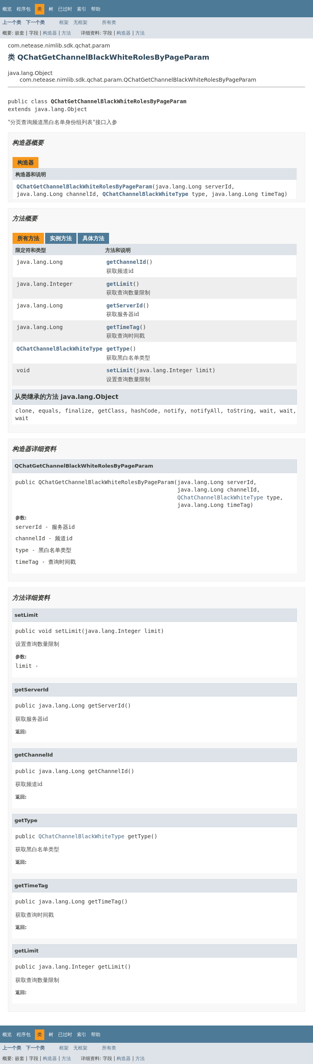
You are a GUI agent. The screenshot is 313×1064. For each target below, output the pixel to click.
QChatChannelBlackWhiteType (145, 194)
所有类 (109, 22)
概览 (7, 9)
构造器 (50, 33)
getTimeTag (122, 327)
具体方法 (93, 238)
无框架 (80, 22)
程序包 (23, 9)
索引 (81, 9)
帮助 (95, 9)
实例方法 (61, 238)
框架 (64, 22)
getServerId (124, 305)
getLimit (119, 284)
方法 (66, 33)
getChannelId (126, 262)
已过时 (65, 9)
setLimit (119, 370)
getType (117, 349)
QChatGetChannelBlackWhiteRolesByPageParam (84, 186)
